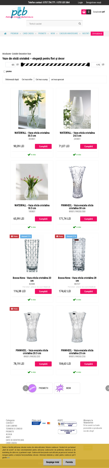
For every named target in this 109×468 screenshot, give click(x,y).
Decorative (23, 53)
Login (80, 2)
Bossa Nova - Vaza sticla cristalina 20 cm (32, 280)
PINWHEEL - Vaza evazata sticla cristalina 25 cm (77, 352)
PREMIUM (14, 33)
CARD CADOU (28, 33)
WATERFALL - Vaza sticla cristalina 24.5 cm (77, 134)
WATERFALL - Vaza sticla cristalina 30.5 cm (31, 134)
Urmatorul (97, 33)
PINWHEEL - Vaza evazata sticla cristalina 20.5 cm (32, 352)
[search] (79, 23)
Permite (68, 462)
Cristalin (15, 53)
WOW (53, 33)
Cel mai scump (42, 79)
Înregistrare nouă (93, 2)
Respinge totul (50, 462)
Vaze (29, 53)
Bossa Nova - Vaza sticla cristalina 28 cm (77, 280)
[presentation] (26, 389)
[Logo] (19, 12)
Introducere (6, 53)
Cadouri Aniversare (68, 33)
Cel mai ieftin (27, 79)
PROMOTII (42, 33)
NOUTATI (85, 33)
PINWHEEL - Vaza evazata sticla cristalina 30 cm (77, 207)
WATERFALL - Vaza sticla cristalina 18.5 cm (31, 207)
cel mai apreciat (57, 79)
